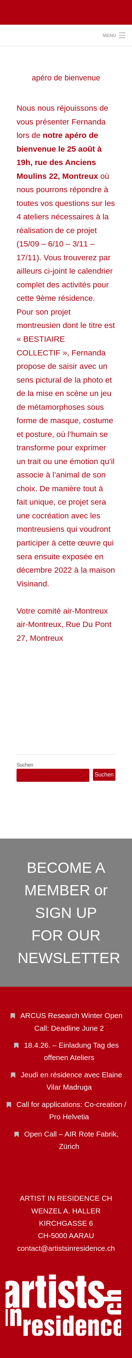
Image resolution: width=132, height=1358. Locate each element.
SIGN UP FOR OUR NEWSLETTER (69, 935)
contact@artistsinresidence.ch (66, 1248)
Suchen (25, 765)
